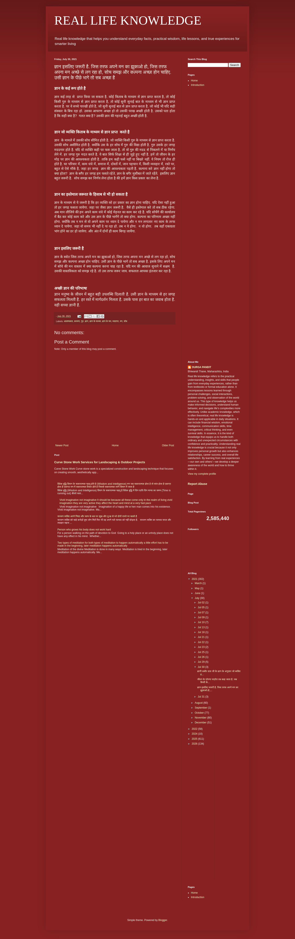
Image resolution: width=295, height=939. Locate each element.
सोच (125, 321)
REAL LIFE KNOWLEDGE (127, 20)
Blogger (162, 920)
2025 (195, 738)
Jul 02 (201, 602)
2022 (195, 728)
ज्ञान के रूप (106, 321)
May (197, 588)
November (201, 717)
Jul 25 (201, 652)
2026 (195, 743)
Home (115, 445)
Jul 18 (201, 632)
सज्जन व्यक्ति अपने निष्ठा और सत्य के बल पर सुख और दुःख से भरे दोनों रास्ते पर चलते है (97, 516)
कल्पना (77, 321)
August (199, 702)
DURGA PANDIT (201, 367)
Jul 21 (201, 637)
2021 (195, 579)
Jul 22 (201, 642)
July (197, 598)
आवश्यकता (68, 321)
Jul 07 (201, 612)
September (201, 707)
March (199, 583)
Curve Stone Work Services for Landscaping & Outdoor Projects (99, 462)
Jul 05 (201, 607)
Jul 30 (201, 667)
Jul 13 (201, 627)
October (200, 712)
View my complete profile (202, 473)
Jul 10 (201, 622)
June (198, 593)
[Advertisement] (214, 157)
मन (121, 321)
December (201, 722)
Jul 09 (201, 617)
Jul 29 (201, 661)
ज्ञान (86, 321)
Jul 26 (201, 657)
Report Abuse (197, 484)
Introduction (197, 85)
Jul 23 (201, 647)
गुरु (82, 321)
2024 (195, 733)
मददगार (116, 321)
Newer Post (61, 445)
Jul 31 (201, 696)
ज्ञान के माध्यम (95, 321)
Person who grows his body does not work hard (84, 529)
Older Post (168, 445)
